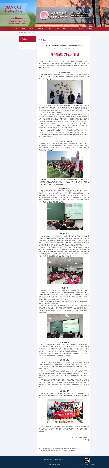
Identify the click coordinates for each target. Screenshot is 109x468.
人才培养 (32, 29)
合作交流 (57, 29)
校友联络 (81, 29)
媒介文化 (73, 29)
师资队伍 (40, 29)
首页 (16, 29)
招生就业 (65, 29)
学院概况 (24, 29)
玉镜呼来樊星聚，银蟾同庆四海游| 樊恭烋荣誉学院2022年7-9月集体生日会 (59, 450)
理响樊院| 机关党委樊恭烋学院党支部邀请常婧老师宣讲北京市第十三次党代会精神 (61, 448)
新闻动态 (89, 29)
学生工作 (48, 29)
